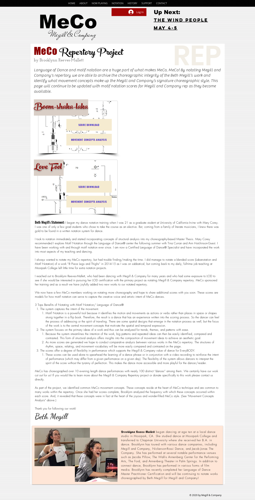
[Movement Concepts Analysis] (89, 139)
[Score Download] (89, 125)
